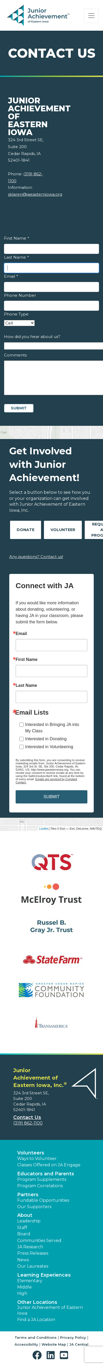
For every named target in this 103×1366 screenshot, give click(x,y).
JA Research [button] (30, 1246)
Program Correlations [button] (40, 1185)
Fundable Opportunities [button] (43, 1200)
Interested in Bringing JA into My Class (52, 727)
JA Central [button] (78, 1344)
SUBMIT (51, 796)
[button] (38, 1355)
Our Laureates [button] (32, 1266)
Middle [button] (24, 1287)
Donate (25, 529)
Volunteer (63, 529)
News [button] (23, 1259)
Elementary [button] (29, 1280)
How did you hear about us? (32, 336)
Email (11, 276)
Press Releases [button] (32, 1253)
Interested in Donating (46, 739)
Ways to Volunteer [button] (37, 1158)
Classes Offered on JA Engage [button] (48, 1164)
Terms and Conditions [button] (36, 1337)
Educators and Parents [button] (45, 1173)
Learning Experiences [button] (44, 1275)
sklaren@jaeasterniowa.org (35, 194)
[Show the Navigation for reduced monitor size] (91, 15)
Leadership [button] (29, 1220)
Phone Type (16, 314)
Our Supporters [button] (34, 1206)
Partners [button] (27, 1194)
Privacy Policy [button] (73, 1337)
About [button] (24, 1215)
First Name (16, 238)
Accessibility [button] (26, 1344)
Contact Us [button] (27, 1117)
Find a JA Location (36, 1319)
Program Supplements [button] (41, 1179)
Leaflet (43, 828)
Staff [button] (22, 1227)
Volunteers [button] (30, 1152)
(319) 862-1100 (28, 1123)
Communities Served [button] (39, 1240)
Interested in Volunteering (49, 746)
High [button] (22, 1293)
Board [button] (23, 1233)
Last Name (16, 257)
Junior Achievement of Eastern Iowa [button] (50, 1310)
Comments (15, 355)
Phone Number (20, 295)
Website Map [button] (54, 1344)
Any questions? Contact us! (36, 556)
